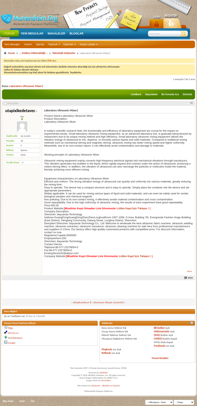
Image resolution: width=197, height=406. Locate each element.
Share (189, 271)
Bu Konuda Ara (170, 94)
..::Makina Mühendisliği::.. (34, 53)
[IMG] (157, 335)
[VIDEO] (158, 338)
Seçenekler (151, 94)
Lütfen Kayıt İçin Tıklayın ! (132, 208)
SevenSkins (106, 380)
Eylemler (68, 44)
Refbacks (106, 352)
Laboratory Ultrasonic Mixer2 (26, 86)
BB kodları (159, 327)
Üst (32, 401)
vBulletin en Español (111, 385)
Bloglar (76, 33)
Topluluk (53, 44)
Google (11, 342)
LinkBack (136, 94)
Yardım (28, 44)
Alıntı (189, 278)
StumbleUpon (15, 337)
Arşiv (22, 401)
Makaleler (56, 33)
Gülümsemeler (162, 331)
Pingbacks (107, 349)
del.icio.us (13, 332)
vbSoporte (95, 385)
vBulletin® (103, 372)
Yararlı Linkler (87, 44)
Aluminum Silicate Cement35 (109, 302)
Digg (10, 327)
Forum (9, 33)
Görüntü (187, 94)
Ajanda (40, 44)
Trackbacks (159, 345)
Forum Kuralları (160, 358)
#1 (191, 103)
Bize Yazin (8, 401)
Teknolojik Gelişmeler (63, 53)
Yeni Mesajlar (12, 44)
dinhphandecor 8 (82, 302)
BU (12, 69)
